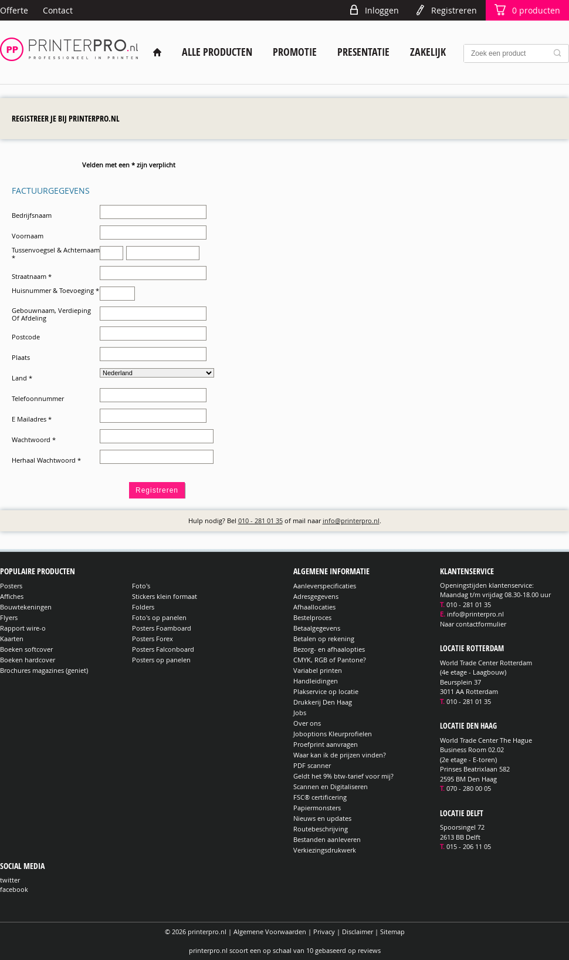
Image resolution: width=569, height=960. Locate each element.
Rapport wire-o (23, 628)
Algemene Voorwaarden (269, 931)
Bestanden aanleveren (327, 839)
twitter (10, 879)
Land (22, 377)
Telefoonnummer (38, 398)
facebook (14, 889)
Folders (143, 606)
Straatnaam (32, 276)
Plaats (21, 357)
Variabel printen (317, 670)
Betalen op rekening (323, 638)
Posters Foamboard (161, 628)
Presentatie (363, 52)
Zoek (559, 53)
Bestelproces (312, 617)
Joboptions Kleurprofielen (332, 733)
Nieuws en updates (322, 818)
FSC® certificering (320, 797)
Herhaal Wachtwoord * (46, 460)
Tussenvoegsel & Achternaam (56, 253)
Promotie (295, 52)
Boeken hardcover (27, 659)
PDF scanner (312, 765)
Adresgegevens (315, 596)
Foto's (141, 585)
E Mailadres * (32, 419)
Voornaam (27, 235)
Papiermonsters (317, 807)
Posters (11, 585)
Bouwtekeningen (26, 606)
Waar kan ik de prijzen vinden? (339, 754)
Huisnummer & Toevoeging (55, 290)
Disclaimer (357, 931)
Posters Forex (152, 638)
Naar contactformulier (473, 623)
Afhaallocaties (314, 606)
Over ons (307, 723)
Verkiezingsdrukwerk (324, 850)
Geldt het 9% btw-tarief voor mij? (343, 776)
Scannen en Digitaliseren (330, 786)
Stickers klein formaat (164, 596)
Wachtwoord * (34, 439)
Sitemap (392, 931)
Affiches (11, 596)
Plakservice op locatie (325, 691)
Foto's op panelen (159, 617)
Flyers (9, 617)
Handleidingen (315, 680)
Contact (58, 10)
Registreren (454, 10)
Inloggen (382, 10)
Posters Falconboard (163, 649)
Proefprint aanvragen (325, 744)
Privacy (324, 931)
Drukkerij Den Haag (322, 702)
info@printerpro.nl (351, 520)
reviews (369, 950)
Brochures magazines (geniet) (44, 670)
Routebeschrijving (320, 828)
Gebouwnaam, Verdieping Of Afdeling (51, 314)
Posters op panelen (161, 659)
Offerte (14, 10)
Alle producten (217, 52)
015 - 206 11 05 (468, 846)
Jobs (299, 712)
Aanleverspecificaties (324, 585)
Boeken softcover (26, 649)
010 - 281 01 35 (260, 520)
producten (536, 10)
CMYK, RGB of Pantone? (329, 659)
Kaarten (11, 638)
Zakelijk (428, 52)
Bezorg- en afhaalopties (329, 649)
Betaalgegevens (316, 628)
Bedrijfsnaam (32, 215)
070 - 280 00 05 (468, 788)
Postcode (26, 336)
